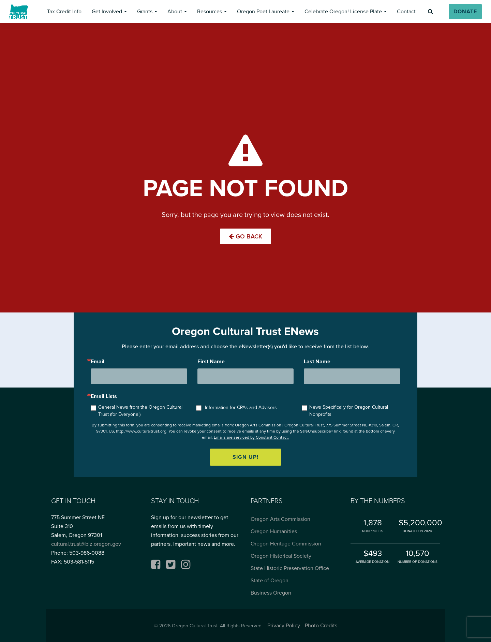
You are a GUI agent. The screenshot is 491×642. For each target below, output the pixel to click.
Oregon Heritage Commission (286, 544)
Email (97, 361)
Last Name (317, 361)
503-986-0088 (86, 553)
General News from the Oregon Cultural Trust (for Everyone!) (140, 411)
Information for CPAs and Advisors (241, 407)
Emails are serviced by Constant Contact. (251, 437)
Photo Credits (321, 625)
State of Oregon (269, 580)
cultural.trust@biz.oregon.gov (86, 544)
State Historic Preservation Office (290, 568)
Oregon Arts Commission (280, 519)
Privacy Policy (283, 625)
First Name (211, 361)
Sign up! (245, 457)
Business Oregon (271, 593)
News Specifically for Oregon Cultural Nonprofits (348, 411)
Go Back (245, 236)
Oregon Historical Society (281, 556)
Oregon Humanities (274, 531)
